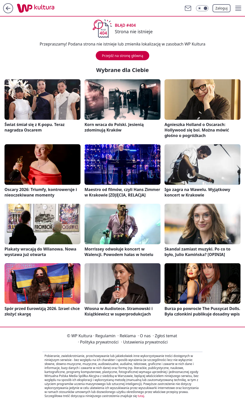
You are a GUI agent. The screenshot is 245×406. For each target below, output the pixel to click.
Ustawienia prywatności (144, 342)
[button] (238, 8)
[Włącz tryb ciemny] (202, 8)
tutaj (141, 396)
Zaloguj (222, 8)
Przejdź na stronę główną (122, 55)
